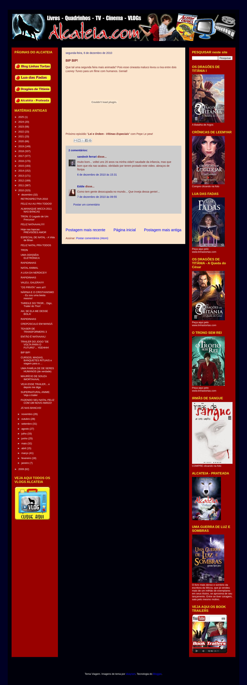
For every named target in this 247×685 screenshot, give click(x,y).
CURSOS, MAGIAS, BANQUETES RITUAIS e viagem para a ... (36, 360)
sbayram (130, 673)
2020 (21, 141)
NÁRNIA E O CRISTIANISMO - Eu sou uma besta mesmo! (37, 295)
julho (24, 433)
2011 (21, 185)
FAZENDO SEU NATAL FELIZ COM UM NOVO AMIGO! (37, 402)
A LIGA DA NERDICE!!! (34, 272)
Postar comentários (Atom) (92, 238)
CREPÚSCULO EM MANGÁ (36, 323)
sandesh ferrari (87, 156)
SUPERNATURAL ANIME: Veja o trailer (35, 394)
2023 (21, 126)
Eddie (81, 186)
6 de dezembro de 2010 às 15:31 (97, 174)
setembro (27, 423)
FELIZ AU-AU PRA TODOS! (36, 203)
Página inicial (124, 230)
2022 (21, 131)
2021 (21, 136)
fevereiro (26, 458)
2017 (21, 156)
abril (24, 448)
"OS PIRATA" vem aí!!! (33, 287)
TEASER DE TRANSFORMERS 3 (34, 330)
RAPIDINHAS (28, 262)
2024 (21, 121)
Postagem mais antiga (162, 230)
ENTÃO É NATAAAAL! (33, 336)
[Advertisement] (136, 220)
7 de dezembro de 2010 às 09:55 (97, 196)
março (25, 453)
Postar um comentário (86, 204)
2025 (21, 117)
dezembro (27, 194)
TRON (24, 250)
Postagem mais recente (85, 230)
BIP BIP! (25, 352)
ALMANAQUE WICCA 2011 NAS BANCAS (36, 210)
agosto (25, 428)
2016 (21, 161)
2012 (21, 180)
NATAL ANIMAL (29, 267)
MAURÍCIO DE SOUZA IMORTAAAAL (34, 378)
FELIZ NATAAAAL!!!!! (32, 224)
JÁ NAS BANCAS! (31, 407)
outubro (26, 418)
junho (24, 438)
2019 (21, 146)
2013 (21, 175)
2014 (21, 170)
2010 (21, 190)
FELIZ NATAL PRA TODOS (36, 245)
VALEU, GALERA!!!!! (32, 282)
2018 (21, 151)
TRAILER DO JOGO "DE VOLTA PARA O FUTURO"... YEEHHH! (35, 344)
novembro (27, 414)
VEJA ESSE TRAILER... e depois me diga (35, 386)
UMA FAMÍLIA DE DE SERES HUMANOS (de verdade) (37, 370)
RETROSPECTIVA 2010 (34, 198)
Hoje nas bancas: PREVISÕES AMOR (33, 231)
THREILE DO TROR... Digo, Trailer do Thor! (36, 305)
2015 (21, 165)
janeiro (25, 462)
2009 (21, 469)
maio (24, 443)
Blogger (157, 673)
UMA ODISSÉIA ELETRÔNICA (30, 256)
